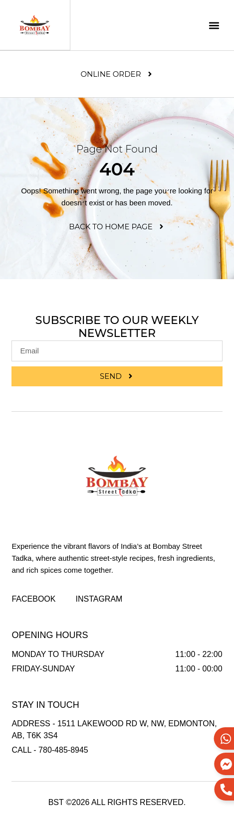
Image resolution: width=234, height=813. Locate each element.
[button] (214, 25)
